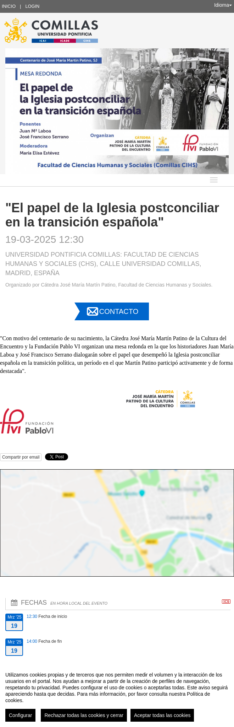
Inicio (9, 6)
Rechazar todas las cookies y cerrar (83, 715)
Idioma (223, 5)
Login (32, 6)
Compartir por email (20, 457)
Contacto (118, 311)
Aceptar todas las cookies (162, 715)
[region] (117, 694)
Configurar (20, 715)
